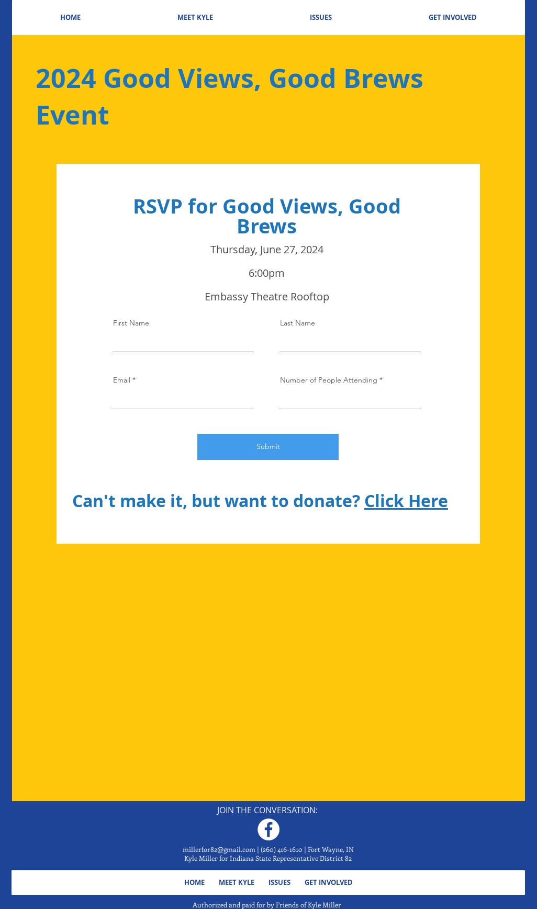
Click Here (406, 500)
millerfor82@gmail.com (219, 849)
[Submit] (268, 447)
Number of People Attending (328, 380)
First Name (131, 323)
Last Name (297, 323)
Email (121, 380)
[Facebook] (268, 829)
